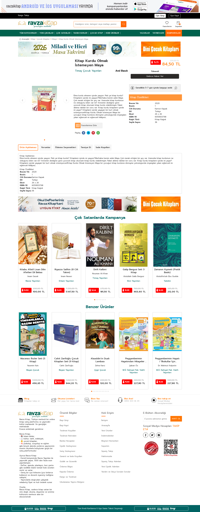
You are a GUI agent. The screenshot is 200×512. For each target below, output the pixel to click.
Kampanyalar (174, 33)
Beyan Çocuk (32, 370)
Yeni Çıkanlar (46, 33)
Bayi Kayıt (64, 425)
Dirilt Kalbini (100, 269)
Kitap (33, 39)
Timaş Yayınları (100, 278)
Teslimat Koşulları (68, 430)
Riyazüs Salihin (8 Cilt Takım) (66, 271)
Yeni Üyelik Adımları (110, 466)
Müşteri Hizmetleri (109, 440)
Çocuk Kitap (96, 33)
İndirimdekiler (107, 435)
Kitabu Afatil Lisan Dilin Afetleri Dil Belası (33, 271)
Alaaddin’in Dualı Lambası (100, 360)
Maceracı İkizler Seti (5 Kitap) (32, 360)
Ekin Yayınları (133, 281)
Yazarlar (145, 33)
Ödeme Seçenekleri (65, 147)
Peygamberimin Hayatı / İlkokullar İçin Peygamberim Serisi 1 (167, 360)
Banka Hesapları (67, 440)
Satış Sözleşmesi (67, 451)
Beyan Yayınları (66, 370)
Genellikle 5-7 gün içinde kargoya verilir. (154, 87)
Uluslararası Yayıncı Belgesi (72, 482)
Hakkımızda (106, 456)
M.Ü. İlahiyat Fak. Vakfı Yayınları (134, 371)
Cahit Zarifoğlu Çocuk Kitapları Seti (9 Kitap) (66, 360)
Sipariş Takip (107, 451)
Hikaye (54, 39)
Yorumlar (45, 147)
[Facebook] (146, 435)
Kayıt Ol (176, 418)
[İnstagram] (159, 435)
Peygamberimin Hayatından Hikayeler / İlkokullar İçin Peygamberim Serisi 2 (133, 360)
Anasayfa (24, 39)
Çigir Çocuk (100, 370)
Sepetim (105, 446)
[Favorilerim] (167, 24)
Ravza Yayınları (33, 281)
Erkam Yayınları (66, 281)
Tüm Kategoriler (28, 33)
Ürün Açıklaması (28, 147)
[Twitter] (153, 435)
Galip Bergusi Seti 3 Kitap (133, 271)
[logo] (37, 24)
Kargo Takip (23, 15)
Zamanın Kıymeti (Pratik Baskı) (167, 271)
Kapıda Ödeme (67, 471)
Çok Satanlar (63, 33)
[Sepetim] (178, 24)
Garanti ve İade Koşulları (71, 456)
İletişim (104, 420)
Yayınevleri (158, 33)
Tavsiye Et (86, 147)
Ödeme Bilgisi (66, 466)
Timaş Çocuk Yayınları (88, 71)
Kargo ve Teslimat (68, 476)
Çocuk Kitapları (43, 39)
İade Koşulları (103, 147)
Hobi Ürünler (112, 33)
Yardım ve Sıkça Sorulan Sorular (115, 471)
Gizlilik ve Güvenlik (68, 461)
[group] (44, 98)
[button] (44, 139)
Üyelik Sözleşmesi (68, 446)
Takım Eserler (80, 33)
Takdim (167, 281)
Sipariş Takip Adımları (111, 461)
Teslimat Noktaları (68, 435)
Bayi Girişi (64, 420)
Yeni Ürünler (106, 430)
